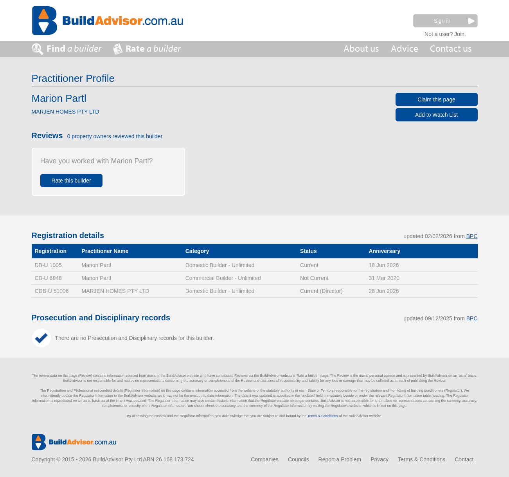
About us (361, 48)
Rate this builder (71, 180)
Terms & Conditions (323, 416)
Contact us (451, 48)
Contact (464, 459)
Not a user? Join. (445, 33)
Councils (298, 459)
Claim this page (436, 99)
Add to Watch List (436, 115)
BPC (472, 236)
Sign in (454, 21)
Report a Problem (340, 459)
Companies (265, 459)
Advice (404, 48)
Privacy (379, 459)
